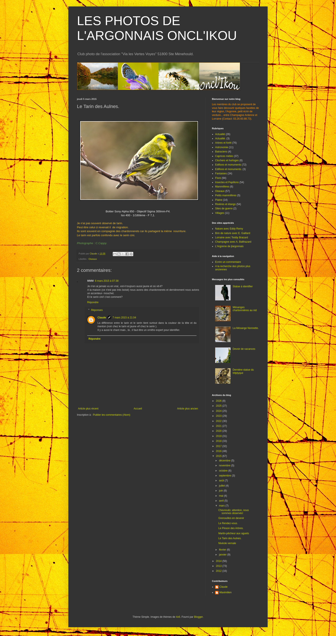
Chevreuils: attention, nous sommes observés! (233, 512)
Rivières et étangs (225, 204)
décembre (225, 460)
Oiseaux (92, 259)
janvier (223, 554)
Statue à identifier (243, 286)
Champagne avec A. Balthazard (233, 241)
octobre (223, 470)
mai (221, 495)
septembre (225, 475)
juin (221, 490)
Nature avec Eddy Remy (229, 228)
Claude (102, 317)
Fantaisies (221, 173)
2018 (219, 441)
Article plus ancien (187, 408)
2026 (219, 400)
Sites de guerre (223, 208)
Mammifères (222, 186)
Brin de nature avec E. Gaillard (232, 233)
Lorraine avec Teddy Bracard (231, 237)
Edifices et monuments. (228, 169)
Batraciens (221, 151)
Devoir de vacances (244, 348)
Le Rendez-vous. (228, 523)
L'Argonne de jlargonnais (229, 246)
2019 (219, 436)
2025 (219, 405)
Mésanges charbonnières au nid (245, 309)
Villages (219, 213)
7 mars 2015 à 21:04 (124, 317)
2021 (219, 426)
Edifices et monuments (228, 164)
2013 (219, 566)
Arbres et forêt (223, 142)
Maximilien (225, 592)
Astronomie (221, 147)
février (223, 549)
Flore (218, 178)
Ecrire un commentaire (228, 261)
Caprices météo (224, 156)
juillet (222, 485)
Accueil (138, 408)
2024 (219, 410)
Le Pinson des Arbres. (230, 528)
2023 (219, 415)
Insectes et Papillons (227, 182)
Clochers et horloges (227, 160)
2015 (219, 456)
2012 (219, 570)
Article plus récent (88, 408)
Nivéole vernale (227, 543)
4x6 (178, 616)
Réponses (97, 310)
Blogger (198, 616)
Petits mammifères (225, 195)
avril (221, 500)
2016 (219, 451)
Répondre (93, 302)
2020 (219, 430)
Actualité (220, 134)
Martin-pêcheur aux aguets (233, 533)
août (222, 480)
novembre (225, 465)
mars (222, 505)
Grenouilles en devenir (231, 518)
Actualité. (220, 138)
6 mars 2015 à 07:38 (106, 280)
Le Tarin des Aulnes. (230, 538)
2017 (219, 446)
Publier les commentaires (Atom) (111, 414)
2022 (219, 421)
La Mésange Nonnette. (246, 328)
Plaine (218, 199)
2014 (219, 561)
